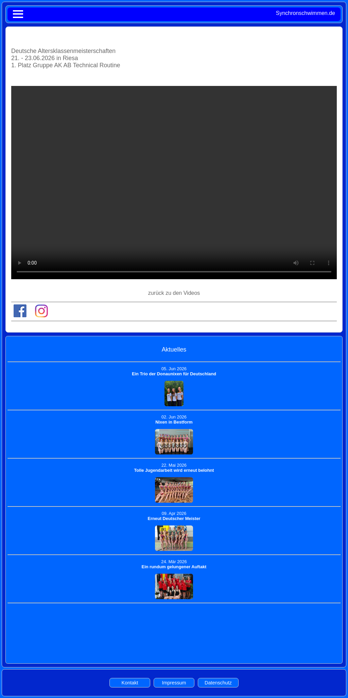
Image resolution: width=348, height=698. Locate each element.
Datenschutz (218, 682)
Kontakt (130, 682)
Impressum (174, 682)
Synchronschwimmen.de (305, 13)
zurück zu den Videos (174, 293)
